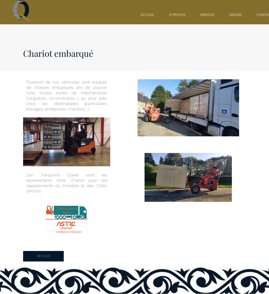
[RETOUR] (43, 256)
